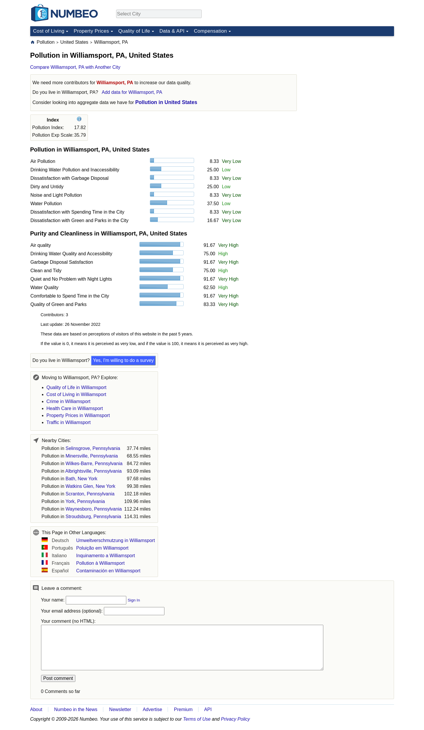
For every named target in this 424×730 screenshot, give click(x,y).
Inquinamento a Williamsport (105, 555)
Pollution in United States (166, 102)
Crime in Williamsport (69, 401)
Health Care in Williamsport (75, 408)
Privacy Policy (235, 719)
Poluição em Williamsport (102, 548)
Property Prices (91, 31)
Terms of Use (197, 719)
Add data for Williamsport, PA (132, 92)
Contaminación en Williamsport (108, 570)
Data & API (172, 31)
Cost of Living (49, 31)
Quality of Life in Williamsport (77, 387)
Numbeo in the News (75, 709)
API (208, 709)
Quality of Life (134, 31)
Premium (183, 709)
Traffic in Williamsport (69, 422)
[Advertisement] (350, 75)
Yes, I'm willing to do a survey (123, 360)
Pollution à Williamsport (100, 563)
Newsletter (120, 709)
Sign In (134, 600)
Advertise (152, 709)
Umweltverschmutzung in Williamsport (115, 540)
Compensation (210, 31)
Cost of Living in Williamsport (76, 394)
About (36, 709)
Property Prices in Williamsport (78, 415)
